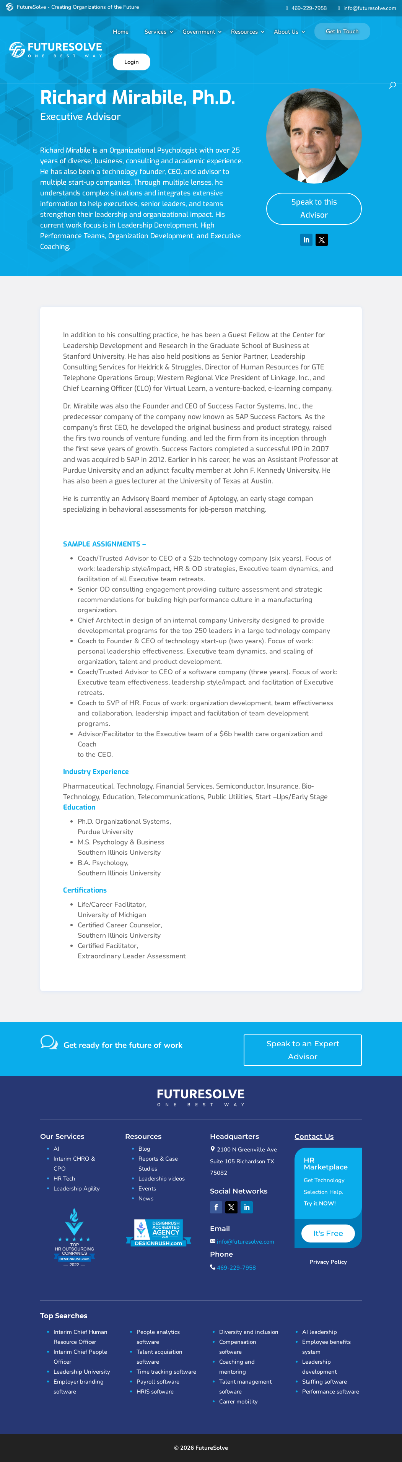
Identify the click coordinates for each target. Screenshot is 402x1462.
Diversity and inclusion (248, 1332)
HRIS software (155, 1391)
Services (155, 32)
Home (121, 32)
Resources (244, 32)
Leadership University (82, 1372)
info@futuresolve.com (366, 8)
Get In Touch (342, 31)
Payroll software (158, 1382)
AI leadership (319, 1332)
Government (198, 32)
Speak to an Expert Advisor (303, 1050)
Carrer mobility (238, 1401)
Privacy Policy (328, 1262)
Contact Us (314, 1136)
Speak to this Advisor (314, 208)
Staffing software (324, 1382)
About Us (286, 32)
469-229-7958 (305, 8)
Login (131, 62)
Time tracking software (166, 1372)
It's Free (328, 1233)
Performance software (330, 1391)
